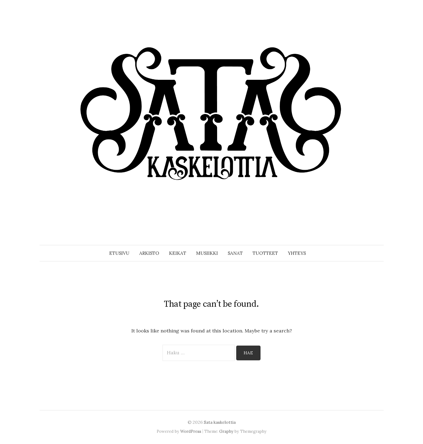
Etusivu (119, 253)
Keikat (177, 253)
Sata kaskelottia (220, 422)
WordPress (190, 431)
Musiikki (207, 253)
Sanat (235, 253)
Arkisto (149, 253)
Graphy (226, 431)
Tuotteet (265, 253)
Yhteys (297, 253)
